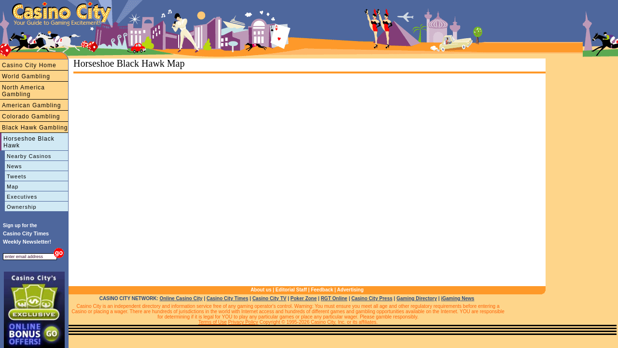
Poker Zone (304, 298)
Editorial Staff (291, 289)
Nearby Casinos (29, 156)
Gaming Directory (416, 298)
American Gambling (31, 105)
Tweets (17, 176)
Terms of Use (212, 322)
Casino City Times (228, 298)
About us (261, 289)
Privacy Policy (243, 322)
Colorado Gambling (31, 116)
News (14, 166)
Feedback (322, 289)
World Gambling (26, 76)
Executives (22, 197)
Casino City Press (372, 298)
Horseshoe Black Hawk (29, 142)
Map (12, 186)
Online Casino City (180, 298)
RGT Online (334, 298)
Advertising (350, 289)
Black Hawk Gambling (35, 127)
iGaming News (457, 298)
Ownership (22, 207)
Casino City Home (29, 65)
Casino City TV (270, 298)
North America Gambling (23, 91)
